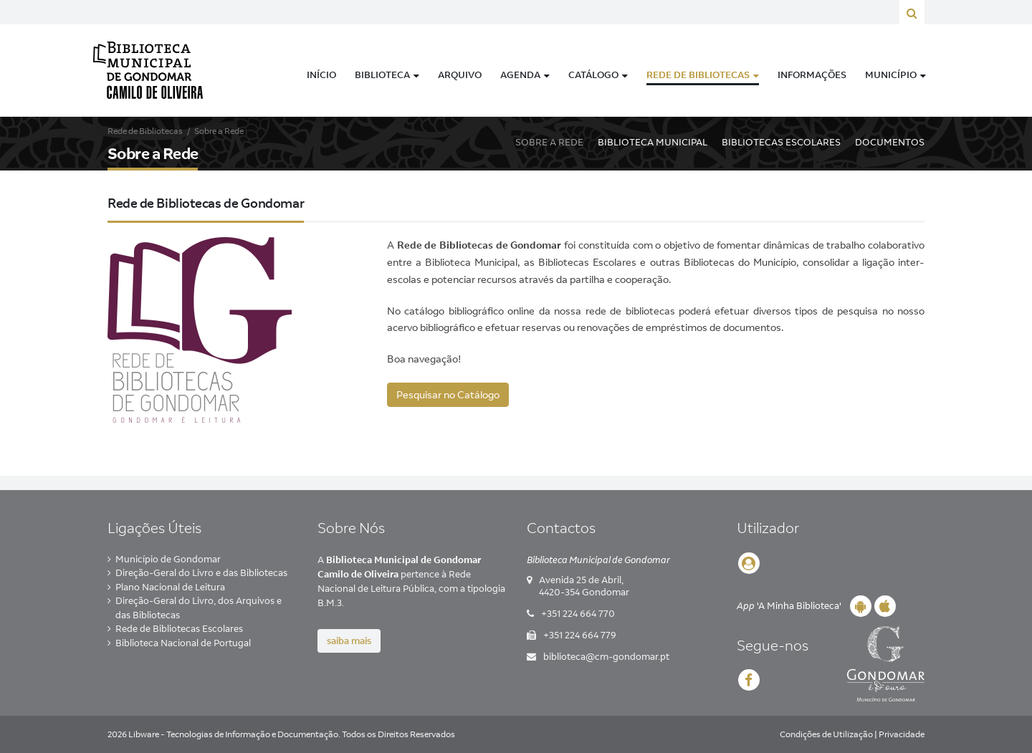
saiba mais (349, 640)
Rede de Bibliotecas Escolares (179, 628)
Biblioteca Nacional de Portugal (183, 642)
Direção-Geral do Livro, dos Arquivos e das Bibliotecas (198, 607)
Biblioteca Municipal (652, 142)
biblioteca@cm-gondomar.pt (606, 656)
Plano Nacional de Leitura (170, 587)
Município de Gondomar (168, 559)
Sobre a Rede (549, 142)
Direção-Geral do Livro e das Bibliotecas (201, 572)
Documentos (889, 142)
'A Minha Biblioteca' (789, 605)
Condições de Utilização (826, 734)
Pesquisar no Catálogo (448, 394)
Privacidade (901, 734)
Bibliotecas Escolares (781, 142)
